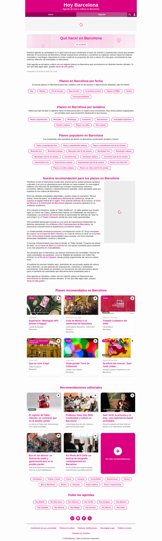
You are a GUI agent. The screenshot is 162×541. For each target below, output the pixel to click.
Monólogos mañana (123, 151)
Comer (68, 479)
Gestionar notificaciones (87, 528)
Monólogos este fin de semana (46, 157)
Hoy (31, 91)
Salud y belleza (92, 484)
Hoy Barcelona (56, 502)
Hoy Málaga (75, 507)
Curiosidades (96, 479)
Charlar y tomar (54, 479)
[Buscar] (129, 14)
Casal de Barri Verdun (52, 234)
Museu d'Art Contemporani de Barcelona (70, 224)
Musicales (57, 119)
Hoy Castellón (42, 507)
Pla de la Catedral (48, 257)
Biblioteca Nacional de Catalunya (68, 198)
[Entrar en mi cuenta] (134, 14)
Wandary (71, 538)
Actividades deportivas (123, 119)
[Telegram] (78, 518)
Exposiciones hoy (42, 162)
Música (64, 484)
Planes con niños (83, 125)
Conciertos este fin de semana (116, 157)
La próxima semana (93, 91)
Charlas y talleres (63, 125)
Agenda (101, 14)
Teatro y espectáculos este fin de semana (109, 145)
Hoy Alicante (59, 507)
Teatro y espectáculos (39, 119)
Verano (129, 91)
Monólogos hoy (104, 151)
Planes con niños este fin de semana (94, 168)
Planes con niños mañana (63, 168)
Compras (81, 479)
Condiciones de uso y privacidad (43, 528)
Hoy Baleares (121, 502)
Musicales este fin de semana (80, 151)
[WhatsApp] (72, 518)
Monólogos (71, 119)
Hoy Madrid (39, 502)
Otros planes (101, 125)
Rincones (76, 484)
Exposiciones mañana (63, 162)
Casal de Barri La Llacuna (52, 245)
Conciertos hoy (70, 157)
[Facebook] (84, 518)
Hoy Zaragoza (104, 502)
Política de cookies (67, 528)
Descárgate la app (107, 528)
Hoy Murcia (106, 507)
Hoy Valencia (73, 502)
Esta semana (74, 91)
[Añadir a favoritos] (58, 298)
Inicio (50, 14)
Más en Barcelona (48, 484)
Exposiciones (102, 119)
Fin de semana (57, 91)
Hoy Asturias (91, 507)
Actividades (37, 479)
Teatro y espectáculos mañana (75, 145)
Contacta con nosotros (81, 533)
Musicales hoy (36, 151)
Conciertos (86, 119)
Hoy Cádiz (121, 507)
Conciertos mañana (90, 157)
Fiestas (126, 479)
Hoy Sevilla (88, 502)
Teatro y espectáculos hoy (46, 145)
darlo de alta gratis (65, 66)
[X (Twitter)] (90, 518)
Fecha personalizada (81, 97)
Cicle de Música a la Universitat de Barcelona (64, 202)
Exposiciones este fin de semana (91, 162)
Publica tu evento (125, 528)
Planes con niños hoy (118, 162)
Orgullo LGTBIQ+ (113, 91)
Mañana (42, 91)
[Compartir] (81, 44)
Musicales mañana (55, 151)
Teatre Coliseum (50, 217)
